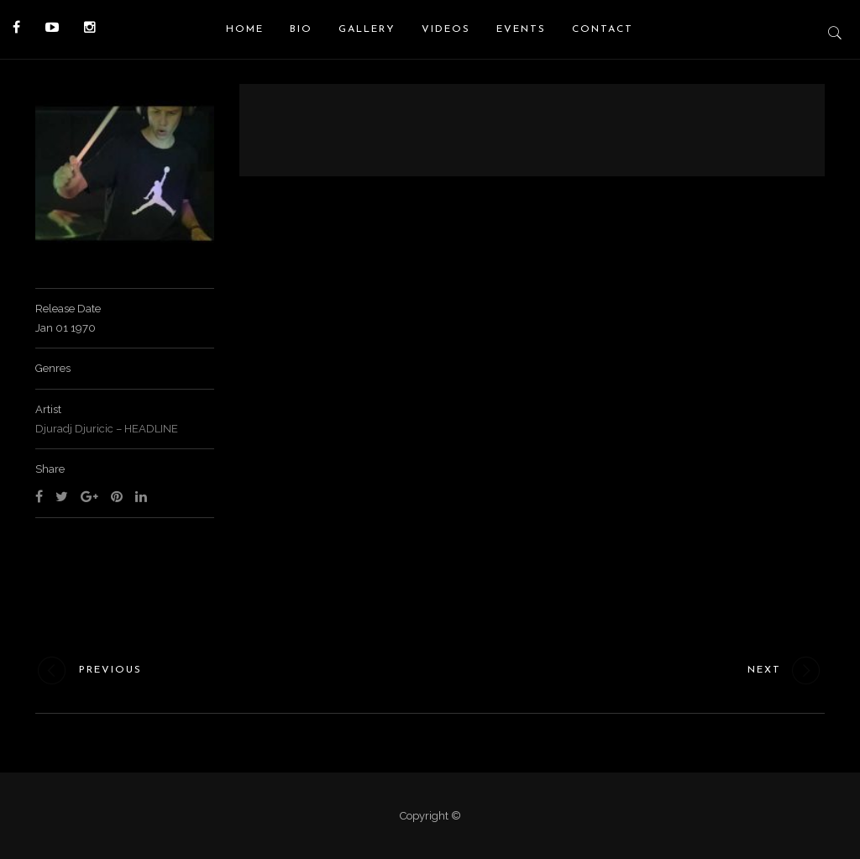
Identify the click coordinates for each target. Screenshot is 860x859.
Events (521, 29)
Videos (446, 29)
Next (786, 670)
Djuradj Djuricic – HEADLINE (106, 428)
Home (245, 29)
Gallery (367, 29)
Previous (88, 670)
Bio (301, 29)
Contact (602, 29)
